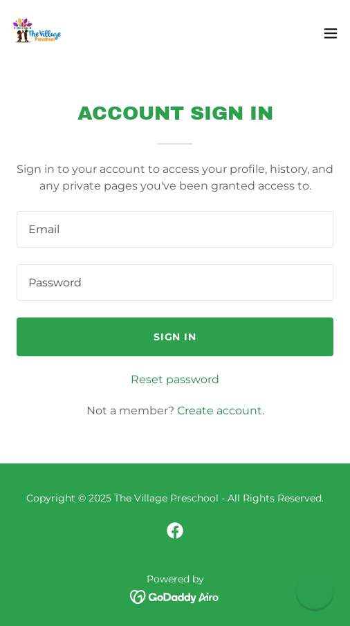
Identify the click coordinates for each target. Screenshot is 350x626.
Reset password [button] (175, 379)
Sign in (175, 337)
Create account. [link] (220, 410)
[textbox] (175, 229)
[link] (38, 33)
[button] (330, 33)
